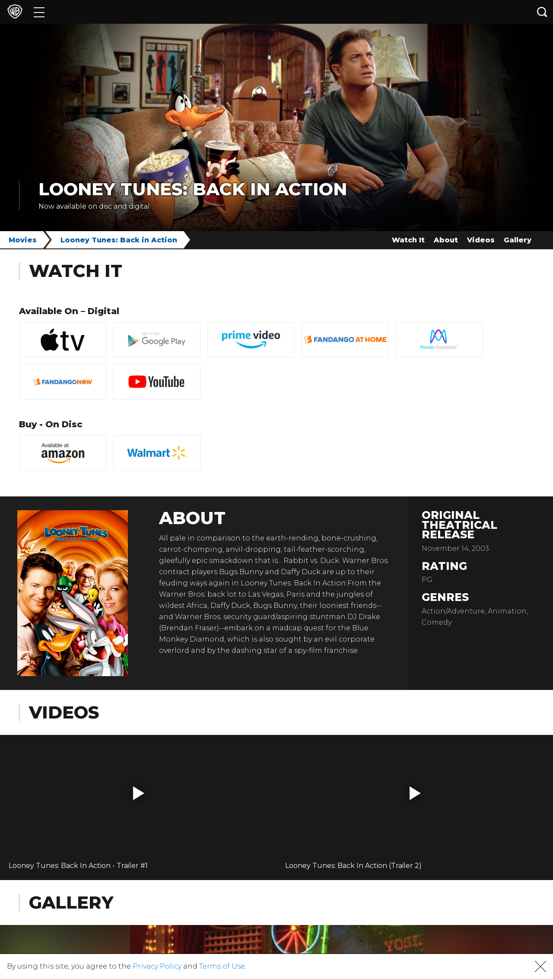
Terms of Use (222, 966)
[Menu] (39, 12)
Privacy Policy (157, 966)
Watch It (408, 240)
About (446, 240)
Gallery (517, 240)
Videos (481, 240)
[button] (138, 793)
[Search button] (542, 12)
